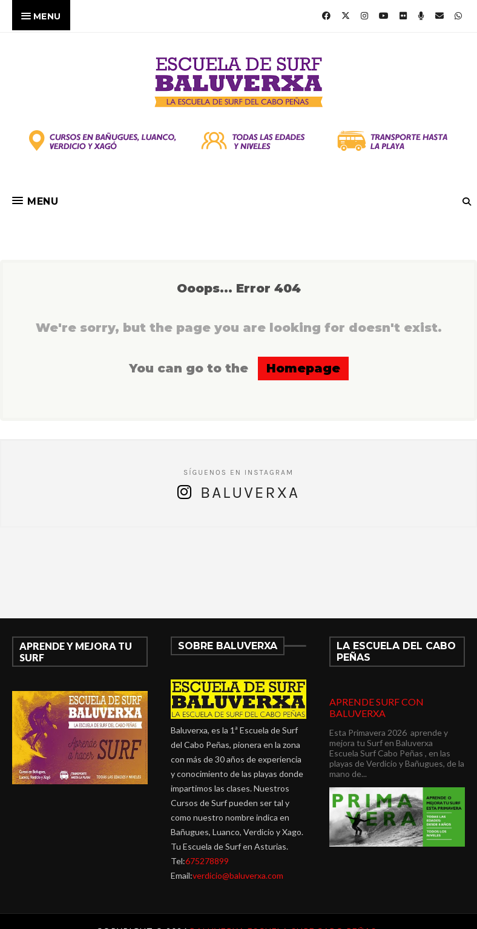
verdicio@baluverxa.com (237, 875)
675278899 (207, 861)
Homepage (303, 368)
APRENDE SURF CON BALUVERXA (376, 707)
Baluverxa (250, 492)
